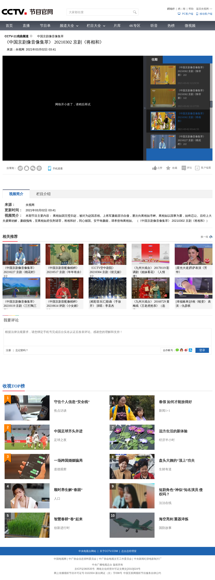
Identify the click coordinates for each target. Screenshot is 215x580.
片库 (117, 26)
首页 (9, 26)
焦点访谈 (60, 410)
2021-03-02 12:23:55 (188, 83)
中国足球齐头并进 (68, 431)
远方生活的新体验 (173, 431)
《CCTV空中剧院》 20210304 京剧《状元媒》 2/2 (106, 272)
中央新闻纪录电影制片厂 (148, 558)
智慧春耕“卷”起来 (68, 519)
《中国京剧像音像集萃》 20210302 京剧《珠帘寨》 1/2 (191, 94)
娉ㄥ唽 (181, 8)
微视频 (190, 26)
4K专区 (135, 26)
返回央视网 (204, 8)
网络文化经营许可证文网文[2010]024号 (118, 568)
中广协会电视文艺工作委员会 (115, 558)
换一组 (204, 236)
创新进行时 (62, 528)
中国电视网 (60, 558)
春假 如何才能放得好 (175, 402)
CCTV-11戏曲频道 (17, 36)
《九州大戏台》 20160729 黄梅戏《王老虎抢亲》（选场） (151, 306)
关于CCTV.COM (109, 551)
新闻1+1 (164, 410)
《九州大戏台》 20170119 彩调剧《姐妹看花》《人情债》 (151, 272)
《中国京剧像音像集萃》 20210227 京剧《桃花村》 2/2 (191, 140)
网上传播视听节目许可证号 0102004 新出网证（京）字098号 (88, 573)
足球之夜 (60, 440)
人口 (57, 498)
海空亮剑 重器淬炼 (173, 519)
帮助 (191, 8)
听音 (154, 26)
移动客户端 (206, 13)
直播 (26, 26)
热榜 (171, 26)
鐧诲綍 (171, 8)
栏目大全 (94, 26)
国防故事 (165, 528)
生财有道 (165, 469)
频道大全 (67, 26)
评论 (189, 167)
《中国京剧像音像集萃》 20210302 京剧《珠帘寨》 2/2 (191, 71)
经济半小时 (167, 440)
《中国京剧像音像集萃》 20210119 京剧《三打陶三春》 (20, 306)
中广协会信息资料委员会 (82, 558)
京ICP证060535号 (85, 568)
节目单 (45, 26)
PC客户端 (187, 13)
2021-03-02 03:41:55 (188, 129)
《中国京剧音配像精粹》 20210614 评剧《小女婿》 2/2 (63, 306)
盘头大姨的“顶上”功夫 (177, 461)
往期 (154, 59)
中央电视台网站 (87, 551)
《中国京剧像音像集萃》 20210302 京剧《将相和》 (191, 117)
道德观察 (60, 469)
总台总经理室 (128, 551)
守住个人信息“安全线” (72, 402)
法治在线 (165, 503)
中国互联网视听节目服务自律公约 (142, 573)
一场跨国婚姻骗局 (68, 461)
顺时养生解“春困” (68, 490)
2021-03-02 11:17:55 (188, 106)
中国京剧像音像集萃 (50, 36)
